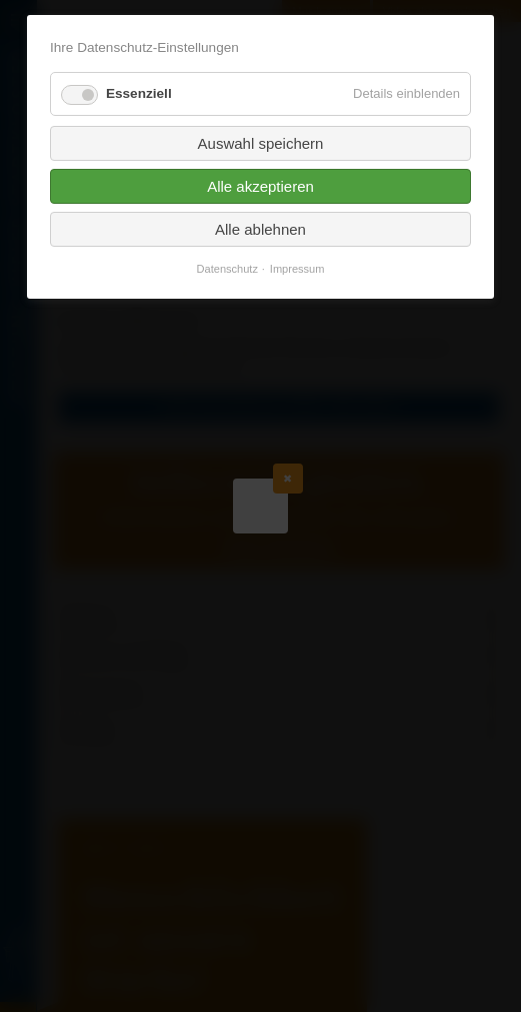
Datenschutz (227, 269)
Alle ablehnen (260, 229)
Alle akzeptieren (260, 186)
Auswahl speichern (261, 143)
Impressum (297, 269)
